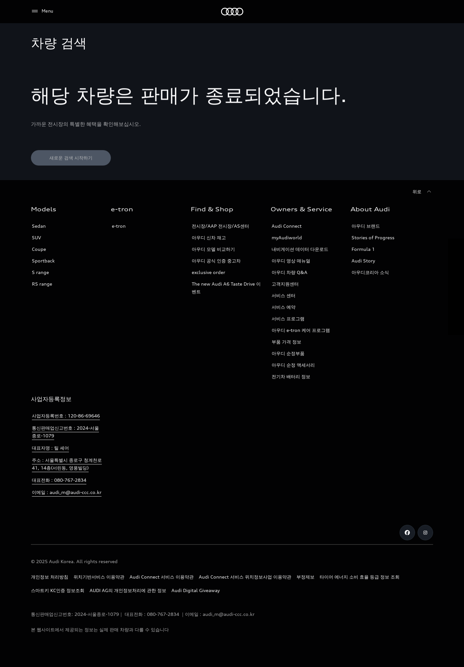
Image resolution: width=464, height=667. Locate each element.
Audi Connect (287, 226)
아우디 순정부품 (288, 353)
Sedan (39, 226)
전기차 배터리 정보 (291, 376)
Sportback (43, 260)
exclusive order (208, 272)
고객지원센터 (285, 284)
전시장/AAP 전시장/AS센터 (220, 226)
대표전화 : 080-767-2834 (59, 480)
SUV (36, 237)
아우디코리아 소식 (370, 272)
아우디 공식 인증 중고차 (216, 260)
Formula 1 (363, 249)
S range (40, 272)
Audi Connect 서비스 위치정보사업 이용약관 (245, 577)
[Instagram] (425, 532)
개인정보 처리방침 (49, 577)
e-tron (119, 226)
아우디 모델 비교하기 (213, 249)
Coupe (39, 249)
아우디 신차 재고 (209, 237)
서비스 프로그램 (288, 318)
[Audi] (232, 11)
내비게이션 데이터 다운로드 (300, 249)
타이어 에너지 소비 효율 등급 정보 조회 (360, 577)
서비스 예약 (283, 307)
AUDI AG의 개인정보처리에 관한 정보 (128, 590)
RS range (42, 284)
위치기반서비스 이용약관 (98, 577)
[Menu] (42, 11)
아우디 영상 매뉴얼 (291, 260)
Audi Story (363, 260)
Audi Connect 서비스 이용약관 (162, 577)
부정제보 (305, 577)
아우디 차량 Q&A (289, 272)
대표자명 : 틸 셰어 (50, 448)
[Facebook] (407, 532)
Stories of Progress (373, 237)
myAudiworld (287, 237)
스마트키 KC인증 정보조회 (57, 590)
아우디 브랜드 (366, 226)
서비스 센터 (283, 295)
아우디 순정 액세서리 (293, 365)
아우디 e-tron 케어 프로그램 (301, 330)
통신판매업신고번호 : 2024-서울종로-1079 (65, 431)
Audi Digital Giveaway (195, 590)
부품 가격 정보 (286, 341)
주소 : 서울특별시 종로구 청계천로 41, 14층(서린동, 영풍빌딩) (67, 464)
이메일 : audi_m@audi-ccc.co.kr (67, 492)
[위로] (422, 192)
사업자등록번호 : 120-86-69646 (66, 415)
